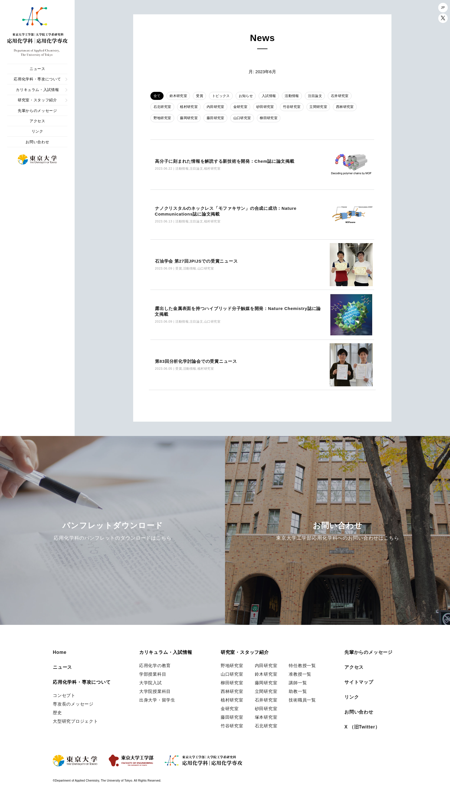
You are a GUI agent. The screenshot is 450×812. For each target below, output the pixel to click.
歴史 (57, 724)
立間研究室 (328, 108)
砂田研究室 (272, 108)
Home (60, 663)
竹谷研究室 (300, 108)
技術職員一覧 (302, 711)
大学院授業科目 (155, 702)
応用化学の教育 (155, 677)
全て (157, 96)
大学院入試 (150, 694)
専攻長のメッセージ (73, 715)
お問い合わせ (37, 142)
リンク (37, 131)
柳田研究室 (275, 119)
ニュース (37, 69)
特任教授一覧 (302, 677)
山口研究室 (247, 119)
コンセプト (64, 706)
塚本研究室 (266, 728)
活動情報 (301, 96)
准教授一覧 (300, 685)
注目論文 (326, 96)
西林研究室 (356, 108)
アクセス (37, 121)
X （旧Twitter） (362, 738)
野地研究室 (163, 119)
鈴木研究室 (180, 96)
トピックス (226, 96)
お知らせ (252, 96)
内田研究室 (219, 108)
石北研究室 (163, 108)
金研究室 (245, 108)
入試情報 (277, 96)
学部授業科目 (152, 685)
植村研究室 (191, 108)
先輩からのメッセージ (37, 110)
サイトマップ (358, 693)
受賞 (203, 96)
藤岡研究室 (191, 119)
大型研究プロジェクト (75, 732)
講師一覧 (298, 694)
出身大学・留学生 (157, 711)
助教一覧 (298, 702)
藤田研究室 (219, 119)
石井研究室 (352, 96)
